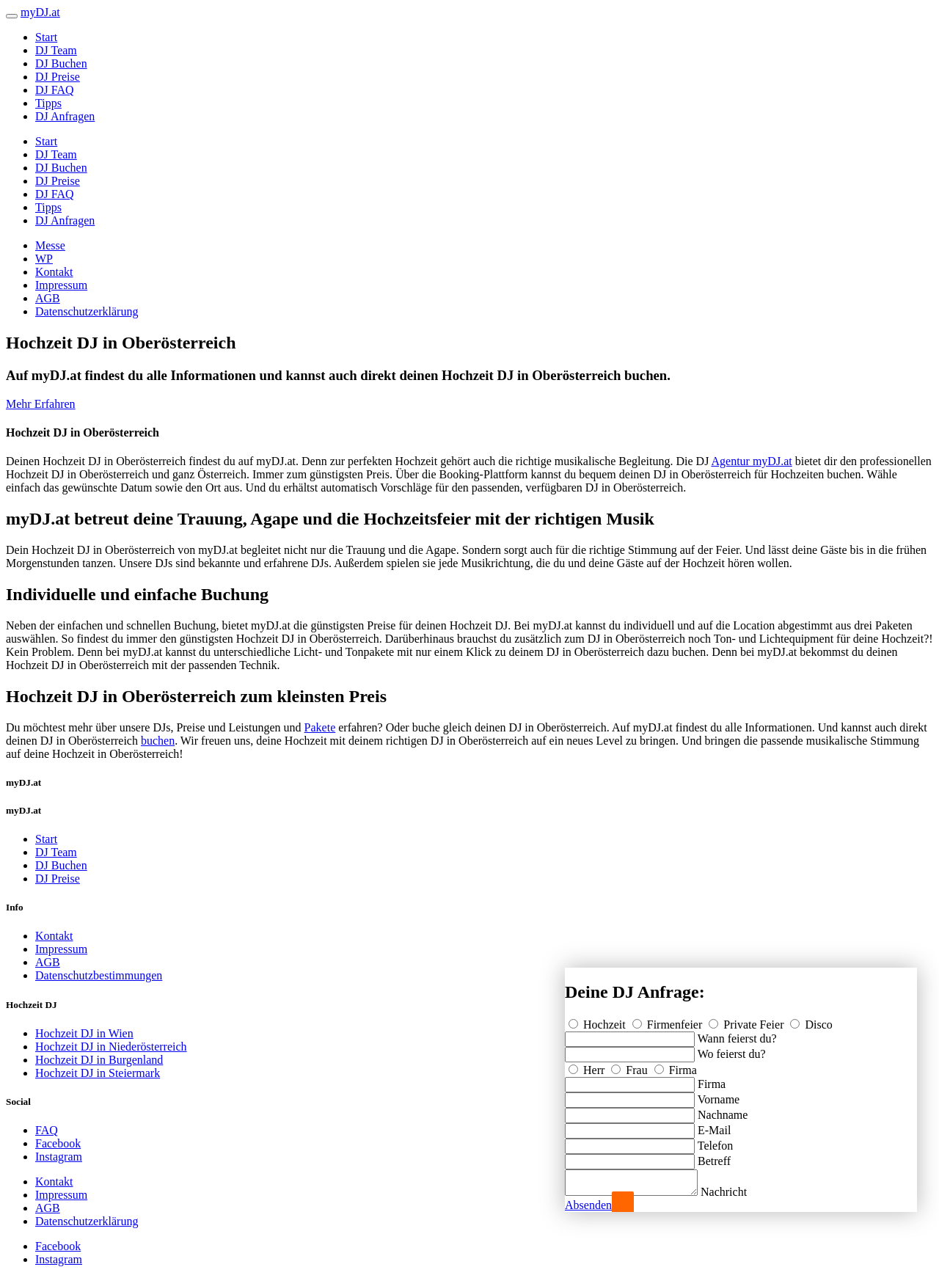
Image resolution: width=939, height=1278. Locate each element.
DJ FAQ (54, 90)
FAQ (46, 1130)
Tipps (48, 103)
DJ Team (56, 50)
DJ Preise (57, 76)
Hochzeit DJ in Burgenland (99, 1060)
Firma (675, 1065)
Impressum (61, 285)
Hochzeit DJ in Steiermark (97, 1073)
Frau (630, 1065)
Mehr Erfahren (41, 404)
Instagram (58, 1156)
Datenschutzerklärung (86, 311)
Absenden (588, 1205)
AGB (47, 298)
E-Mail (714, 1126)
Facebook (58, 1143)
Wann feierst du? (737, 1034)
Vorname (718, 1095)
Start (46, 37)
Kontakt (54, 272)
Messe (50, 245)
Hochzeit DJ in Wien (84, 1033)
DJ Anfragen (65, 116)
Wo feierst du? (732, 1049)
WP (44, 258)
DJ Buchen (61, 63)
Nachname (723, 1110)
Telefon (716, 1141)
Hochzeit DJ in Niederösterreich (111, 1046)
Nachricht (738, 1192)
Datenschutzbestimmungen (98, 975)
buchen (158, 740)
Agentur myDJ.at (751, 461)
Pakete (320, 727)
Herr (588, 1065)
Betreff (714, 1156)
